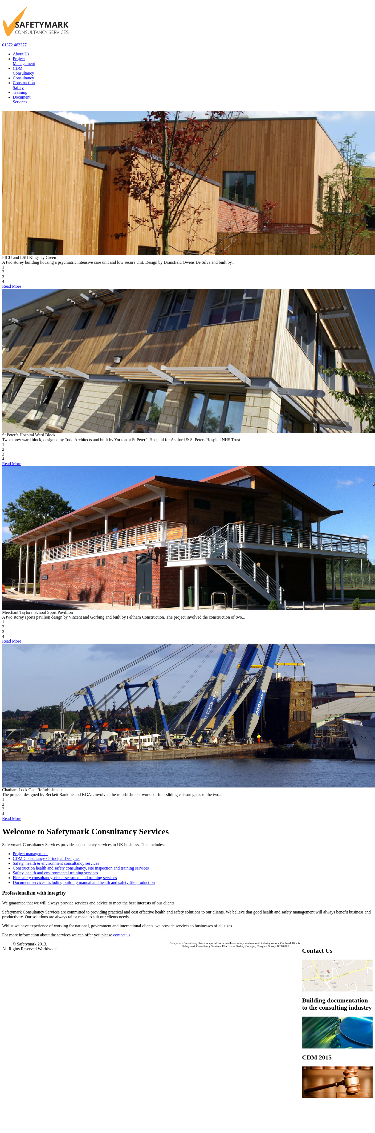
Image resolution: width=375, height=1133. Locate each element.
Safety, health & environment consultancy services (56, 863)
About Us (21, 54)
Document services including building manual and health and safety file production (84, 882)
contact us (121, 935)
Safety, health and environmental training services (55, 873)
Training (20, 92)
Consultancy (23, 78)
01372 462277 (14, 45)
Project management (30, 853)
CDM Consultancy (23, 70)
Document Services (22, 99)
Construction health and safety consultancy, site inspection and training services (81, 868)
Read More (11, 286)
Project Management (24, 61)
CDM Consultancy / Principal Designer (46, 858)
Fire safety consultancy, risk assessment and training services (65, 877)
